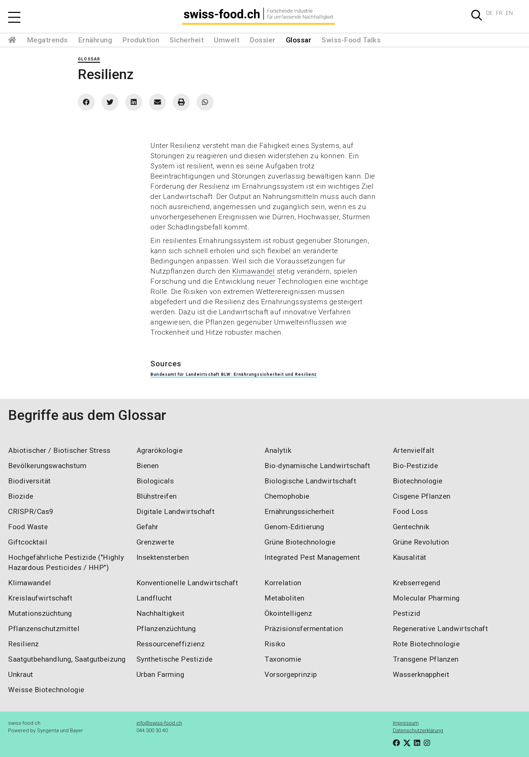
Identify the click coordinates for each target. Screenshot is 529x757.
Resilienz (23, 644)
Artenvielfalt (414, 450)
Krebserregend (417, 583)
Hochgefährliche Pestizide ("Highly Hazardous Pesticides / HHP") (66, 562)
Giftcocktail (27, 542)
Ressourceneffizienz (170, 644)
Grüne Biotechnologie (299, 542)
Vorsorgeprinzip (290, 674)
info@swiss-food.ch (159, 723)
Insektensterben (162, 557)
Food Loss (410, 511)
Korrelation (283, 583)
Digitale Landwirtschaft (175, 511)
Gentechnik (411, 527)
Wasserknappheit (421, 674)
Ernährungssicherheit (299, 511)
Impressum (406, 723)
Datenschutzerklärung (418, 730)
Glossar (299, 40)
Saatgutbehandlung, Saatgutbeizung (67, 659)
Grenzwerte (155, 542)
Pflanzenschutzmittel (43, 629)
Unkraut (20, 674)
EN (509, 13)
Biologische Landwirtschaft (310, 481)
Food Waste (28, 527)
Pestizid (407, 613)
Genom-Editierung (294, 527)
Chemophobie (287, 496)
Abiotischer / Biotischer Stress (59, 450)
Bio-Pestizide (415, 466)
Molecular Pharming (426, 598)
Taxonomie (283, 659)
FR (499, 13)
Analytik (277, 450)
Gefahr (147, 527)
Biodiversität (29, 481)
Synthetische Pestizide (174, 659)
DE (489, 13)
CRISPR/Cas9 (31, 511)
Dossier (263, 40)
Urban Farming (160, 674)
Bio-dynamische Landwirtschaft (317, 466)
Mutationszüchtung (40, 613)
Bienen (147, 466)
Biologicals (155, 481)
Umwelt (226, 40)
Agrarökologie (159, 450)
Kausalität (409, 557)
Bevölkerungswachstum (47, 466)
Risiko (274, 644)
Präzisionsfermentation (303, 629)
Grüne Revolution (421, 542)
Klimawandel (253, 271)
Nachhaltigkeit (160, 613)
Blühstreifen (156, 496)
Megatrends (47, 40)
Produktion (140, 40)
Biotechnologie (418, 481)
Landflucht (154, 598)
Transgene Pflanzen (426, 659)
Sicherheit (186, 40)
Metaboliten (284, 598)
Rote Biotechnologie (426, 644)
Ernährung (95, 40)
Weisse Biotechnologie (46, 690)
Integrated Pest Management (312, 557)
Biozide (21, 496)
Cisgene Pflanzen (422, 496)
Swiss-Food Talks (351, 40)
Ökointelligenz (288, 613)
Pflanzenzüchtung (166, 629)
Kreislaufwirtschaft (40, 598)
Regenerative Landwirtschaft (440, 629)
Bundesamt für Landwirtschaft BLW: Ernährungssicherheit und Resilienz (233, 374)
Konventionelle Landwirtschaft (187, 583)
